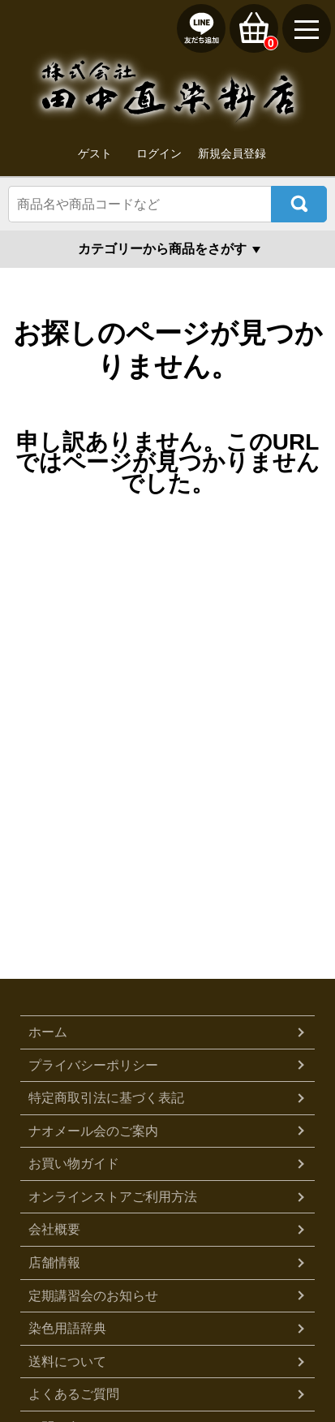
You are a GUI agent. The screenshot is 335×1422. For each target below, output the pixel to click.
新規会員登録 (232, 153)
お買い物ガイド (73, 1163)
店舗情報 (54, 1262)
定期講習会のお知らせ (93, 1296)
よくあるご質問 (73, 1394)
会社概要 (54, 1229)
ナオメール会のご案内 (93, 1131)
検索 (299, 204)
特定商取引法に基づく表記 (106, 1098)
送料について (67, 1361)
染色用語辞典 (67, 1328)
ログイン (159, 153)
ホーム (47, 1032)
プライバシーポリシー (93, 1065)
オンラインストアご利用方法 (112, 1197)
